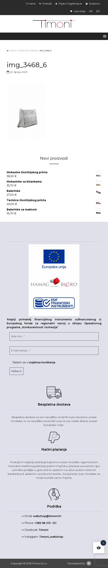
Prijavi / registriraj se (69, 3)
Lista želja (77, 11)
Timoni (43, 530)
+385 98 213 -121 (45, 523)
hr (91, 11)
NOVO (13, 50)
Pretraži (45, 3)
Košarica (93, 3)
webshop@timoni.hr (47, 516)
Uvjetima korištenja (42, 362)
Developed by (79, 563)
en (98, 11)
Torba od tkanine (28, 50)
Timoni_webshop (51, 536)
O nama (31, 3)
